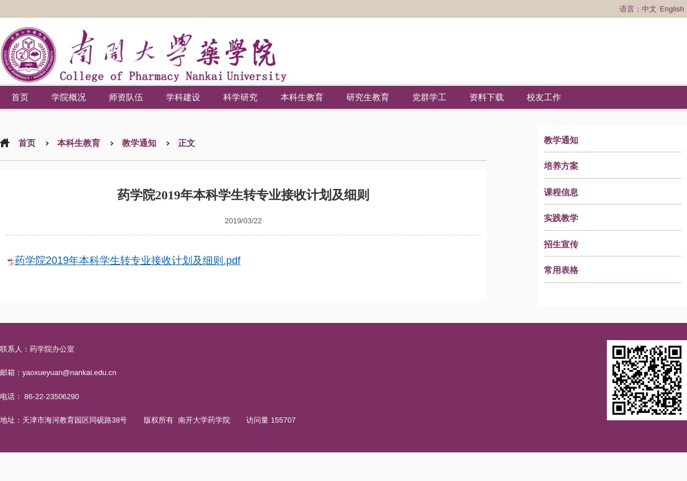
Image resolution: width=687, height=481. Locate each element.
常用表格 (561, 270)
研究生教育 (367, 97)
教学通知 (561, 140)
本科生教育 (302, 97)
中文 (649, 9)
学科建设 (183, 97)
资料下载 (486, 97)
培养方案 (561, 166)
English (672, 9)
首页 (20, 97)
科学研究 (240, 97)
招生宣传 (561, 244)
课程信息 (561, 192)
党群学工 (429, 97)
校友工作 (544, 97)
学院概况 (69, 97)
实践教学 (561, 218)
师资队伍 (126, 97)
